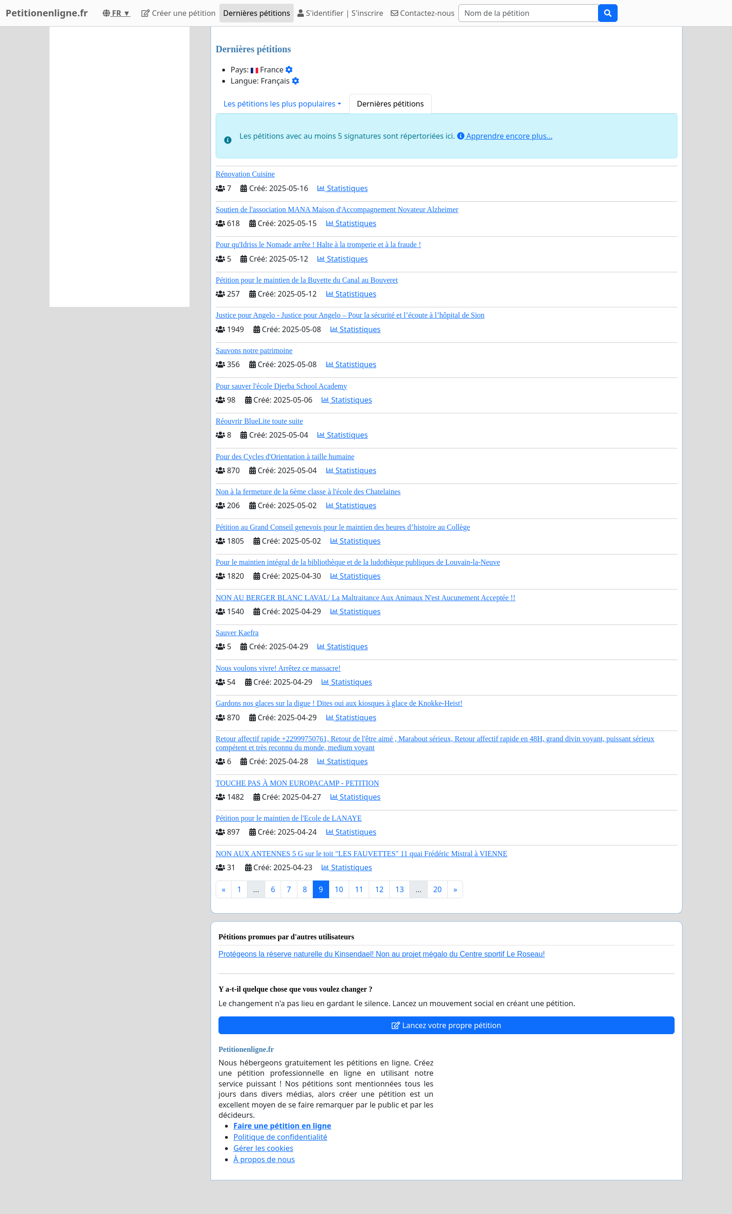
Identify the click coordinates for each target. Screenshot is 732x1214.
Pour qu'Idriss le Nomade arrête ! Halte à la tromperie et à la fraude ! (318, 244)
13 (399, 889)
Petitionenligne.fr (47, 13)
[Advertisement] (119, 167)
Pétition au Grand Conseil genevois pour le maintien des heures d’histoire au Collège (343, 527)
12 (379, 889)
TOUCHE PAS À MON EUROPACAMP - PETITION (297, 783)
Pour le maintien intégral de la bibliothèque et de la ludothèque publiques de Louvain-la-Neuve (358, 562)
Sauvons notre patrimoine (254, 351)
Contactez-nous (423, 13)
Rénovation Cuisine (245, 174)
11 (359, 889)
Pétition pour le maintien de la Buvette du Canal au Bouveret (307, 280)
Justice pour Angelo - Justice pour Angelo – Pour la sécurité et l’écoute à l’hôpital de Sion (350, 315)
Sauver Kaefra (237, 633)
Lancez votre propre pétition (446, 1025)
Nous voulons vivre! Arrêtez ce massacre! (278, 668)
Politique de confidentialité (280, 1137)
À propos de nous (264, 1159)
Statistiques (342, 188)
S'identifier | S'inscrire (340, 13)
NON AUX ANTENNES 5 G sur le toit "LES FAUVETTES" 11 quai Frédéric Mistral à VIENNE (361, 854)
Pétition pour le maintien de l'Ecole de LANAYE (289, 818)
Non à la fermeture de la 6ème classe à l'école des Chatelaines (308, 492)
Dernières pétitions (256, 13)
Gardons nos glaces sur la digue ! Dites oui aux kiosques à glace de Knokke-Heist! (339, 703)
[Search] (528, 13)
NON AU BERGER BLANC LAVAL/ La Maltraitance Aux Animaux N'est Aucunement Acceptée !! (365, 598)
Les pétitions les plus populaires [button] (279, 104)
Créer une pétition (178, 13)
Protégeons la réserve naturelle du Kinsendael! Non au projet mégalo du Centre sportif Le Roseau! (381, 954)
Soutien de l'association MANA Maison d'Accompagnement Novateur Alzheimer (337, 209)
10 (339, 889)
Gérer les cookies (263, 1148)
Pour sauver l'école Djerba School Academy (281, 386)
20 (437, 889)
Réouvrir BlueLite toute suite (259, 421)
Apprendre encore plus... (505, 136)
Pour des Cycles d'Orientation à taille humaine (285, 457)
